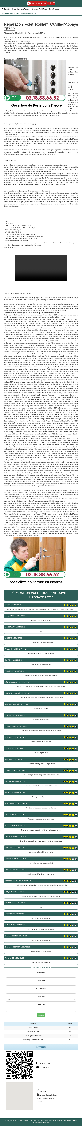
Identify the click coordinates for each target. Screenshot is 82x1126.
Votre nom (41, 980)
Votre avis (41, 1004)
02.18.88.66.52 (36, 3)
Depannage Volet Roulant (53, 1120)
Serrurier (41, 1091)
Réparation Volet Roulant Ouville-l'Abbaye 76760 (41, 268)
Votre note (41, 996)
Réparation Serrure (70, 1120)
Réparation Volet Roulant (41, 1123)
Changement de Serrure (14, 1120)
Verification (41, 972)
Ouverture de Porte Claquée (33, 1120)
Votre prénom (41, 988)
